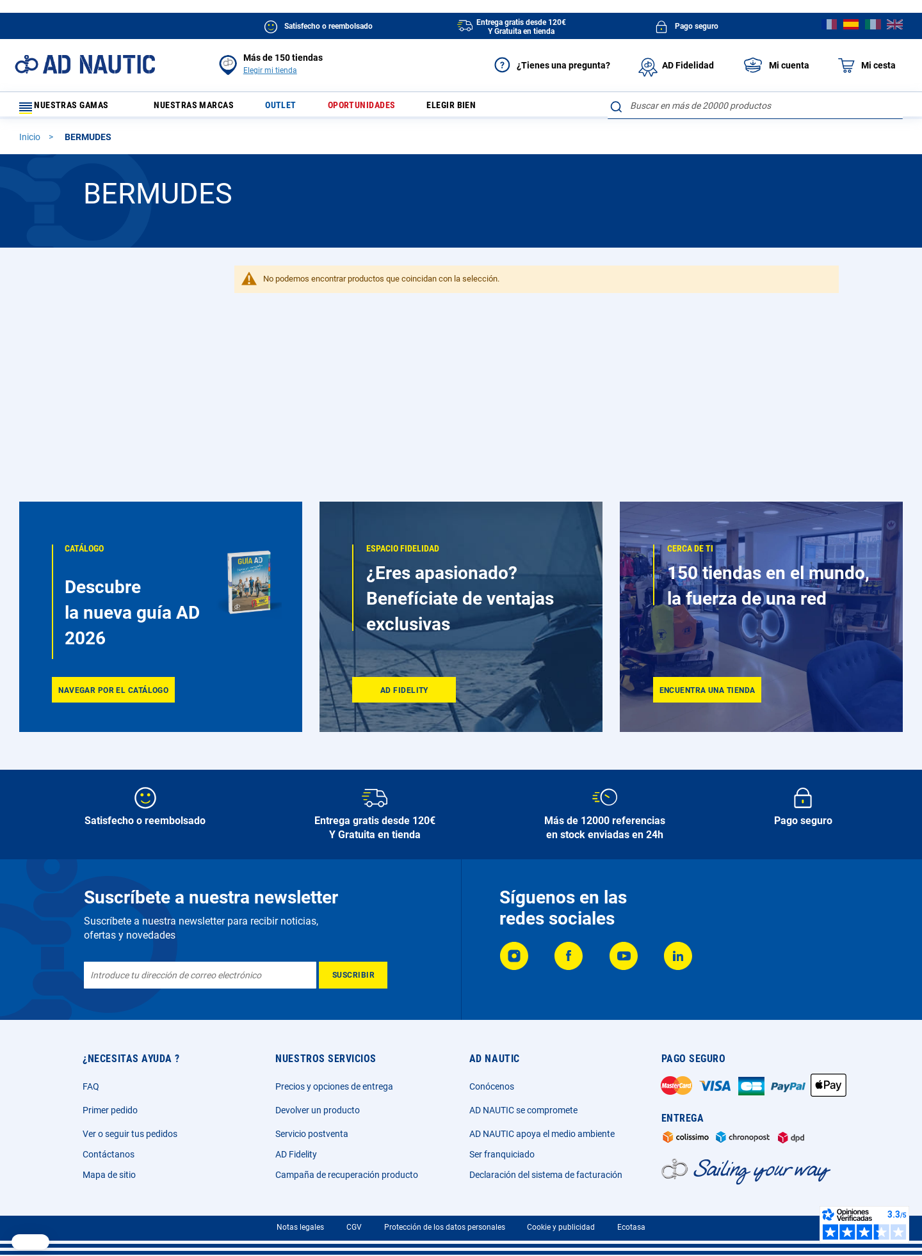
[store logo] (85, 64)
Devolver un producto (317, 1110)
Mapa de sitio (109, 1175)
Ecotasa (631, 1227)
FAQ (91, 1086)
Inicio (30, 143)
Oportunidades (386, 108)
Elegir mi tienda (270, 70)
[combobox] (755, 105)
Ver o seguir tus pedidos (130, 1134)
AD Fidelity (296, 1154)
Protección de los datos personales (444, 1227)
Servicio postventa (311, 1134)
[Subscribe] (353, 975)
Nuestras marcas (204, 108)
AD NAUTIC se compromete (523, 1110)
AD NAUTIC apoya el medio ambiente (542, 1134)
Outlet (298, 108)
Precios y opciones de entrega (334, 1086)
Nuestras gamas (71, 108)
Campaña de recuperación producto (346, 1175)
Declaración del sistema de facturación (545, 1175)
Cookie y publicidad (561, 1227)
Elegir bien (484, 108)
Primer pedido (110, 1110)
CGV (354, 1227)
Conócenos (491, 1086)
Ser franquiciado (502, 1154)
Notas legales (300, 1227)
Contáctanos (108, 1154)
